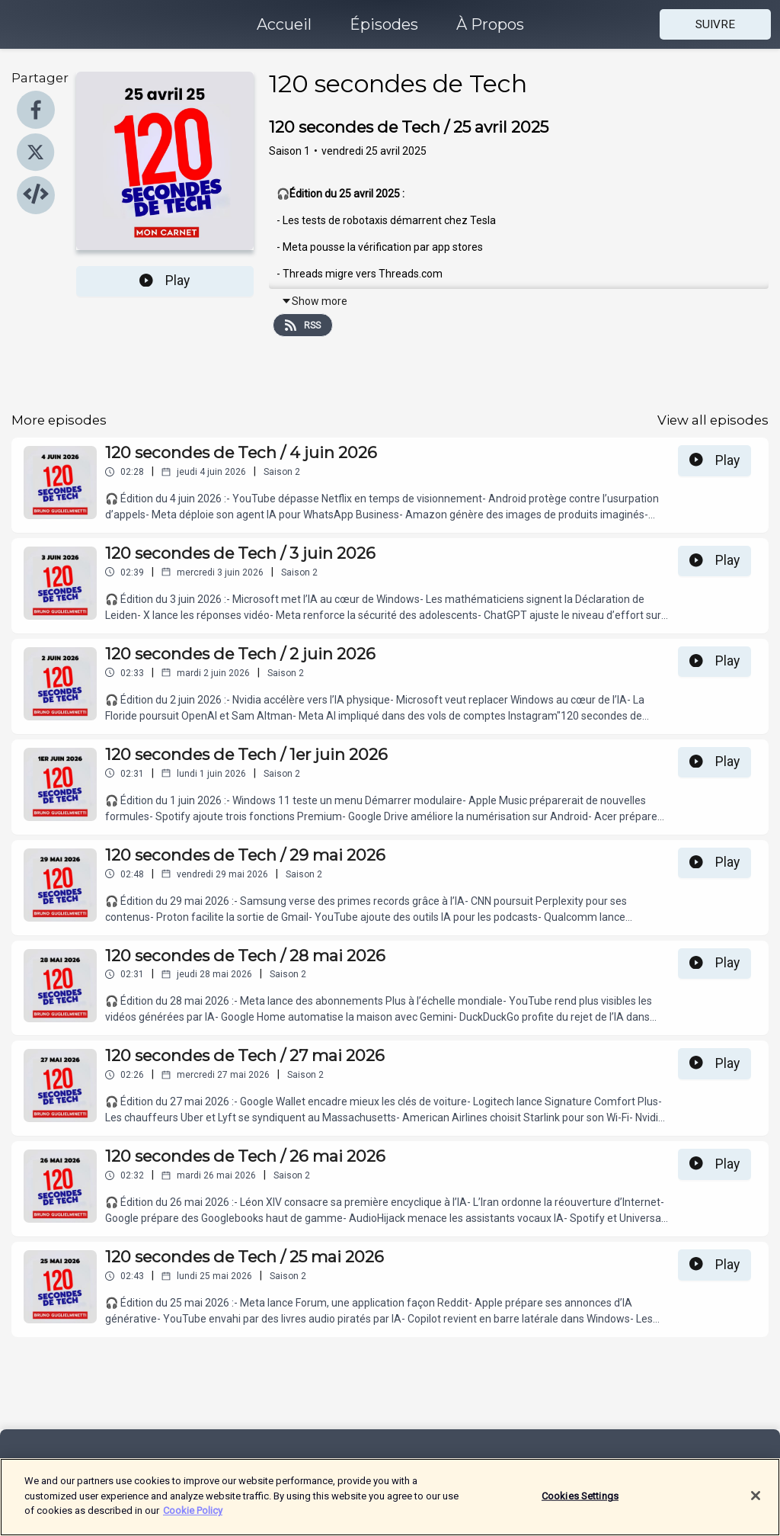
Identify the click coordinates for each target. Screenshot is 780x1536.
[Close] (755, 1505)
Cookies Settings (580, 1504)
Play (164, 280)
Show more (314, 301)
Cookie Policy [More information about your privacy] (192, 1519)
